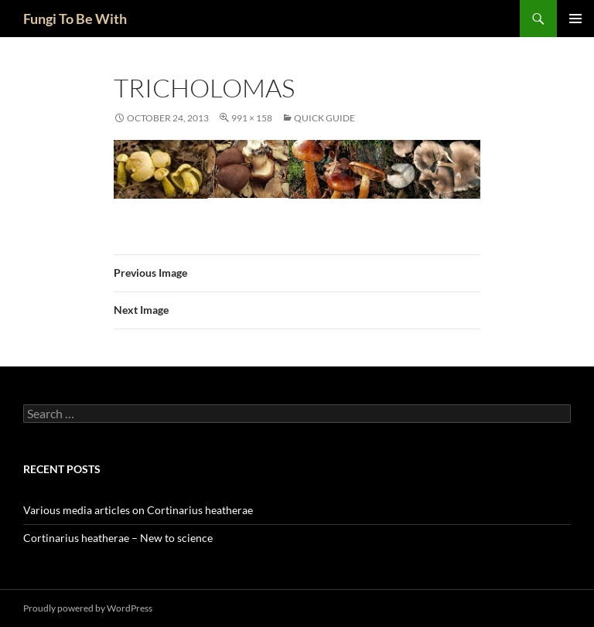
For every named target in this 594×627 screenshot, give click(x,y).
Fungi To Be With (75, 18)
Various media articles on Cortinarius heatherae (138, 509)
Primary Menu (575, 18)
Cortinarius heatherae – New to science (118, 537)
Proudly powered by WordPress (87, 608)
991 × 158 (251, 118)
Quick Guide (324, 118)
